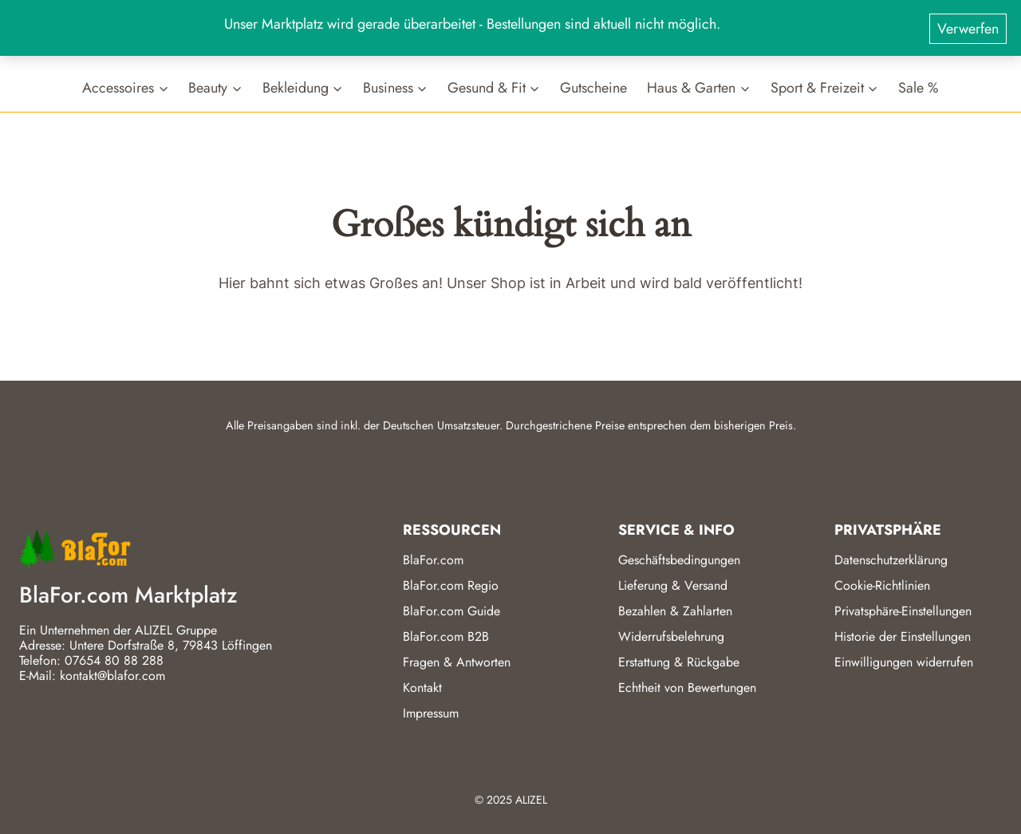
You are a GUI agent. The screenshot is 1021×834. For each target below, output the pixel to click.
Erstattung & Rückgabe (678, 662)
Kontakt (422, 687)
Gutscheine (593, 87)
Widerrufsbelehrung (671, 636)
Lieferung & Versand (672, 585)
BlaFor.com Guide (451, 611)
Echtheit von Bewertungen (687, 687)
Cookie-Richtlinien (882, 585)
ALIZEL (531, 800)
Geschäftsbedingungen (679, 560)
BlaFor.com (433, 560)
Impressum (431, 713)
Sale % (918, 87)
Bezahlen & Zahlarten (675, 611)
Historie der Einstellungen (902, 636)
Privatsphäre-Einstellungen (903, 611)
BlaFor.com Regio (451, 585)
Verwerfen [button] (968, 24)
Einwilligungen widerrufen (903, 662)
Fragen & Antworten (456, 662)
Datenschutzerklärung (891, 560)
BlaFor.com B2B (446, 636)
